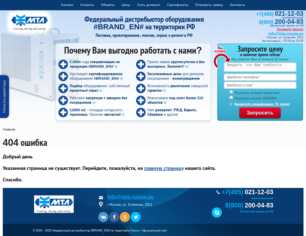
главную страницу (164, 168)
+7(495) (279, 14)
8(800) (281, 22)
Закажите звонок (290, 29)
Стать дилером (148, 5)
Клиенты (87, 5)
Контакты (237, 5)
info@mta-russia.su (285, 33)
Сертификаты (177, 5)
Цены (126, 5)
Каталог (67, 5)
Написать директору (4, 96)
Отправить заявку (209, 5)
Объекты (108, 5)
